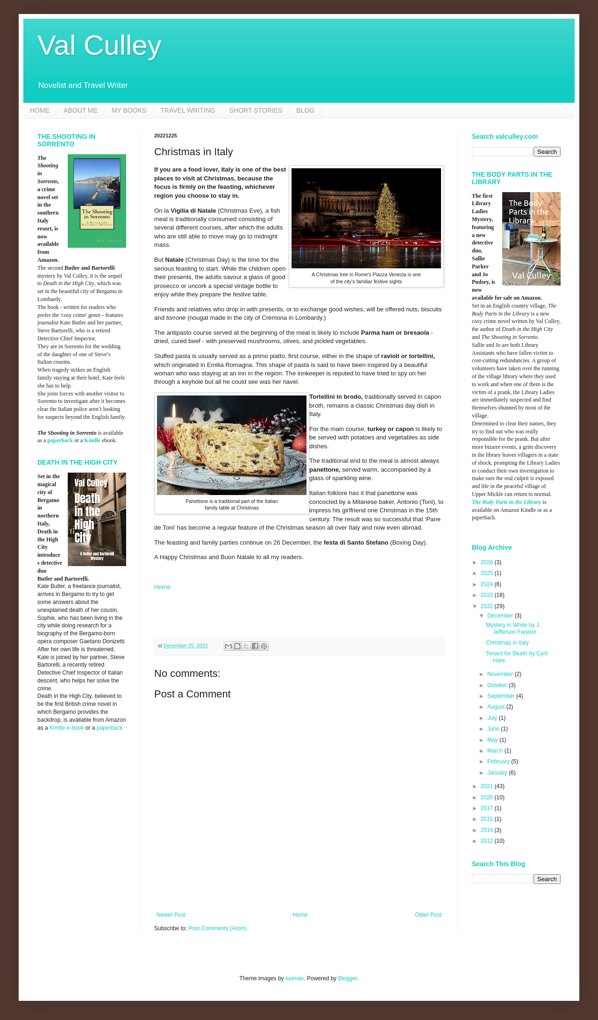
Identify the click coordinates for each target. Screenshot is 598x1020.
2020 (488, 797)
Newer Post (171, 915)
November (501, 674)
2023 (488, 595)
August (496, 707)
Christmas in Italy (507, 642)
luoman (294, 978)
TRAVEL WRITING (187, 110)
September (501, 696)
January (498, 772)
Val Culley (99, 45)
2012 (488, 841)
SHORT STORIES (256, 110)
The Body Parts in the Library (506, 502)
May (493, 740)
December (501, 615)
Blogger (347, 978)
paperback (60, 440)
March (496, 750)
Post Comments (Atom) (217, 928)
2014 (488, 830)
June (494, 728)
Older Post (428, 915)
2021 (488, 786)
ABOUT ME (81, 110)
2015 (488, 819)
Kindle (92, 440)
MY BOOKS (129, 110)
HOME (40, 110)
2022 (488, 606)
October (498, 685)
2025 (488, 573)
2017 (488, 808)
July (493, 718)
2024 (488, 584)
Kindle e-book (67, 728)
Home (162, 586)
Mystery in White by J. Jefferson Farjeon (513, 628)
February (499, 761)
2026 (488, 562)
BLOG (305, 110)
